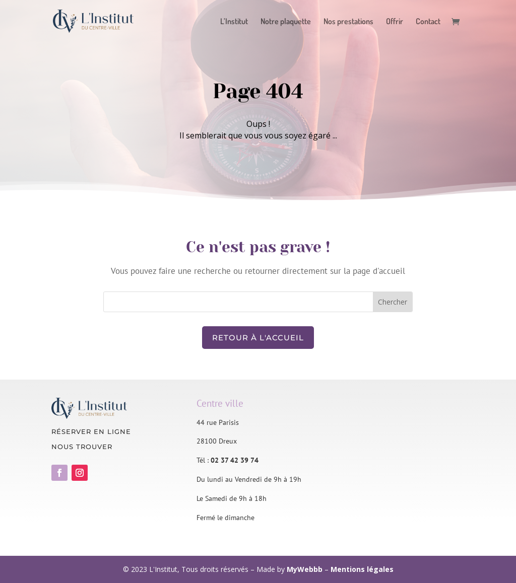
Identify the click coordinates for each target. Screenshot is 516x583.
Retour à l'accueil (258, 337)
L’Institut (234, 22)
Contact (428, 22)
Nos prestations (348, 22)
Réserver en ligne (91, 431)
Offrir (394, 22)
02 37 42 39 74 (235, 460)
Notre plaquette (286, 22)
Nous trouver (81, 447)
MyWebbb (304, 569)
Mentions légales (362, 569)
